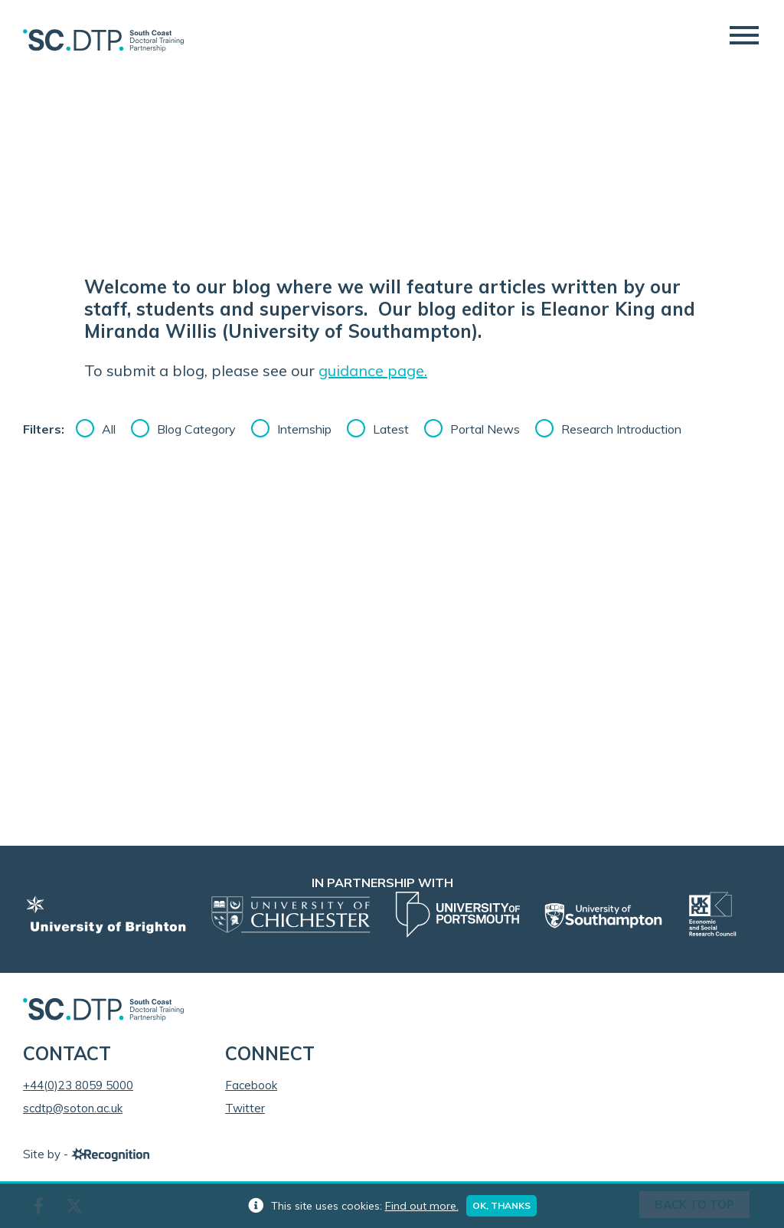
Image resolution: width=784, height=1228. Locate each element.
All (109, 429)
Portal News (485, 429)
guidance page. (372, 370)
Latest (391, 429)
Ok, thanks (501, 1205)
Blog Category (196, 429)
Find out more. (422, 1205)
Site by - (86, 1154)
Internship (304, 429)
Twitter (245, 1108)
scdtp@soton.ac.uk (72, 1108)
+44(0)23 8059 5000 (78, 1085)
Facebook (251, 1085)
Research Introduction (621, 429)
